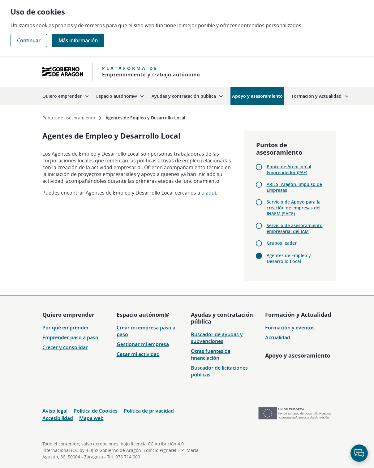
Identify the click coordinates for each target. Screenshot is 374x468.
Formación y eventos (290, 327)
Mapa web (91, 418)
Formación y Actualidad (298, 314)
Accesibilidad (57, 418)
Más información (78, 40)
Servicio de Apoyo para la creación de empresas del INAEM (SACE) (293, 208)
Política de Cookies (96, 410)
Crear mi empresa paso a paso (146, 331)
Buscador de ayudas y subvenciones (217, 338)
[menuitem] (65, 96)
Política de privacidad (149, 410)
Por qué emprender (65, 327)
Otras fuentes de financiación (210, 354)
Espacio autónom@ (143, 314)
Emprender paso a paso (70, 337)
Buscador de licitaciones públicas (219, 371)
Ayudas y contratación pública (222, 318)
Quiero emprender (68, 314)
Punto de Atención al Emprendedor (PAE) (289, 169)
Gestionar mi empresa (143, 344)
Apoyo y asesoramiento (297, 355)
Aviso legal (54, 410)
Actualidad (277, 337)
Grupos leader (282, 243)
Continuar (29, 40)
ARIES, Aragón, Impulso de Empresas (294, 187)
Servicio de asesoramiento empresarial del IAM (295, 228)
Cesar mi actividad (138, 354)
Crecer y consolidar (65, 347)
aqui (211, 192)
